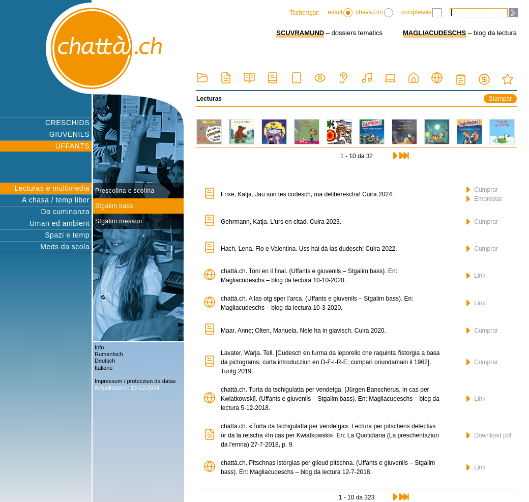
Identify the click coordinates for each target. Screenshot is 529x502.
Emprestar (484, 198)
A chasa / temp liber (56, 200)
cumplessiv (421, 12)
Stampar (500, 98)
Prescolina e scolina (125, 190)
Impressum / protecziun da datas (135, 381)
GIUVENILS (69, 134)
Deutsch (105, 361)
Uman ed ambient (60, 223)
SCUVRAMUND (300, 33)
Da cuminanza (65, 212)
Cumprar (482, 189)
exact (340, 12)
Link (475, 275)
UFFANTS (72, 146)
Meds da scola (65, 247)
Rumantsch (109, 354)
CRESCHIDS (67, 123)
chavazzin (374, 12)
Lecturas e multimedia (52, 188)
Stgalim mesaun (118, 221)
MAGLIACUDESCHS (434, 33)
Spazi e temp (67, 235)
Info (99, 347)
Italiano (103, 368)
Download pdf (489, 435)
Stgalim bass (114, 206)
